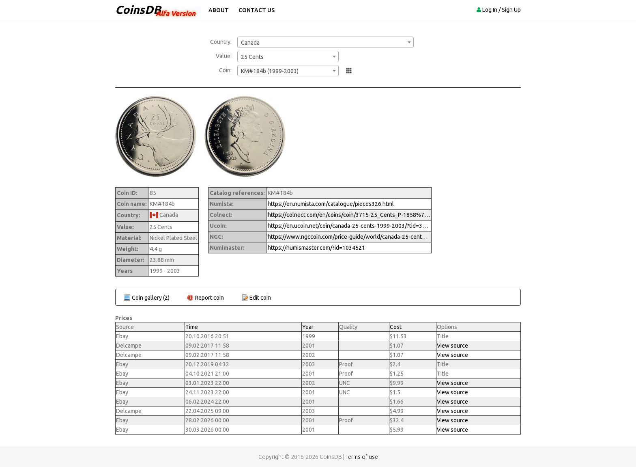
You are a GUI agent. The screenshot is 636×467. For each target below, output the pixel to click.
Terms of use (362, 457)
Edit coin (260, 297)
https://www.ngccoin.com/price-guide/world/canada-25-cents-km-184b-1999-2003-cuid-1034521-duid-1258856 (349, 237)
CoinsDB (138, 9)
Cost (396, 327)
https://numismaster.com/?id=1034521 (316, 247)
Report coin (209, 297)
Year (308, 327)
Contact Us (256, 10)
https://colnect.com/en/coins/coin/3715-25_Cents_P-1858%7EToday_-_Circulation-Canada (349, 215)
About (218, 10)
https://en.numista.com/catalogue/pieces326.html (331, 204)
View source (452, 345)
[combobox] (325, 42)
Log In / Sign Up (501, 9)
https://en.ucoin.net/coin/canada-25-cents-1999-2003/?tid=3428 (349, 226)
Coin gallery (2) (151, 297)
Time (191, 327)
